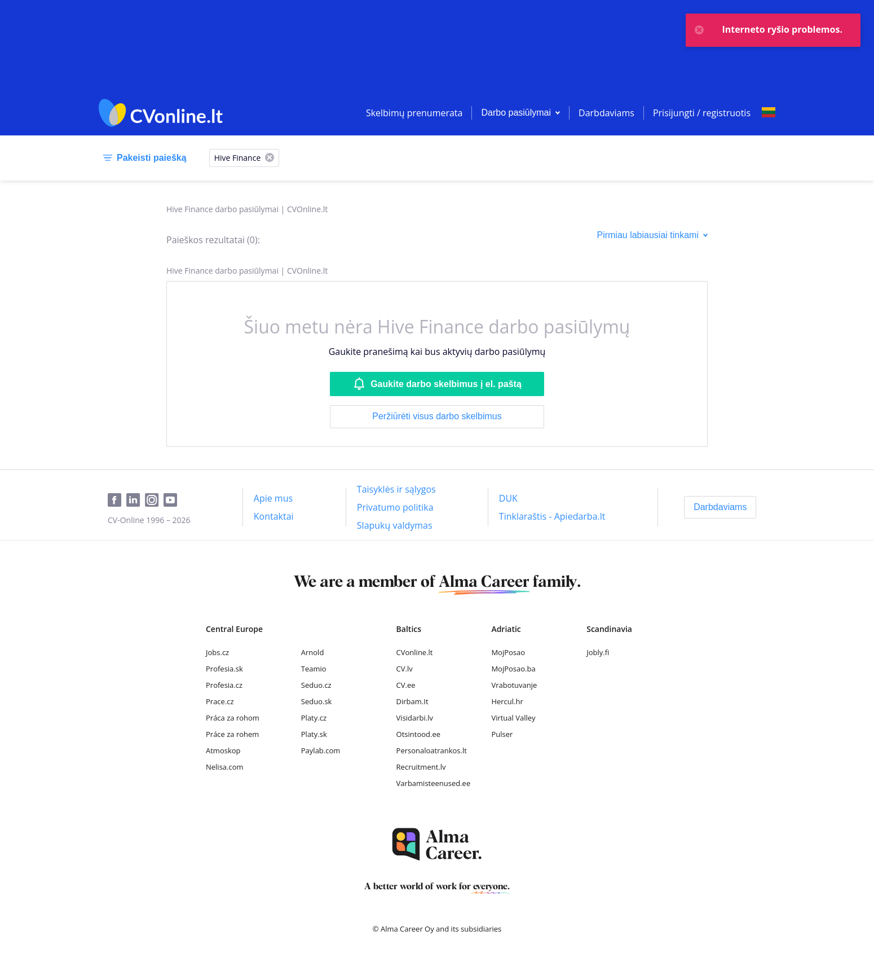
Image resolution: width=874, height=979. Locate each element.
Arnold (312, 652)
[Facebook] (117, 500)
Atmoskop (223, 750)
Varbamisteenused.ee (433, 783)
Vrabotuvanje (514, 685)
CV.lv (404, 669)
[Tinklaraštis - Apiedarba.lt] (552, 516)
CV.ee (406, 685)
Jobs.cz (217, 652)
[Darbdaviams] (720, 507)
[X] (269, 158)
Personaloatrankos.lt (431, 750)
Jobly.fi (597, 652)
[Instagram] (154, 500)
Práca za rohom (232, 718)
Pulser (502, 734)
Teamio (313, 669)
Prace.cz (220, 701)
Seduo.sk (316, 701)
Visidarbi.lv (414, 718)
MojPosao (508, 652)
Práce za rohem (232, 734)
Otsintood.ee (418, 734)
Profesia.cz (224, 685)
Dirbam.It (412, 701)
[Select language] (768, 113)
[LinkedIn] (135, 500)
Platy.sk (314, 734)
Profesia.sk (224, 669)
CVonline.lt (414, 652)
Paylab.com (321, 750)
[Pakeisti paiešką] (143, 158)
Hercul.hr (507, 701)
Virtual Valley (513, 718)
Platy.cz (313, 718)
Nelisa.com (225, 767)
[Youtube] (173, 500)
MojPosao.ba (513, 669)
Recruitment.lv (421, 767)
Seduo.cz (316, 685)
